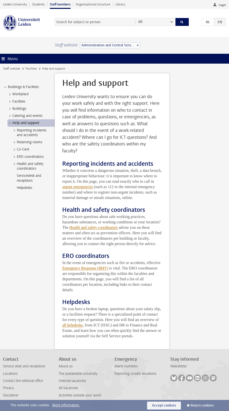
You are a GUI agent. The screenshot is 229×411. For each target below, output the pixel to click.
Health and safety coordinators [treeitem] (27, 166)
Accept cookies (164, 405)
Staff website (11, 69)
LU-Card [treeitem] (20, 149)
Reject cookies (202, 405)
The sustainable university (78, 373)
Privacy (8, 388)
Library (120, 4)
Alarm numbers (126, 366)
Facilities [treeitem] (16, 101)
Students (38, 4)
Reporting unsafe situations (135, 373)
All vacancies (68, 388)
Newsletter (178, 366)
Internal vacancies (72, 380)
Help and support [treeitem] (23, 123)
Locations (10, 373)
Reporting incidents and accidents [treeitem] (29, 132)
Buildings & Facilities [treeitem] (21, 87)
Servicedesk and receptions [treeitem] (29, 178)
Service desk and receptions (24, 366)
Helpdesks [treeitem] (24, 187)
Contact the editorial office (23, 380)
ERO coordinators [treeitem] (28, 156)
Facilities (31, 69)
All (140, 21)
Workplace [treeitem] (18, 94)
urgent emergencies (77, 187)
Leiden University (15, 4)
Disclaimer (11, 395)
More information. (66, 405)
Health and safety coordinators (93, 227)
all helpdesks (72, 325)
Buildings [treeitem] (17, 108)
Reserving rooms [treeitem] (27, 142)
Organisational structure (93, 4)
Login (222, 5)
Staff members (60, 4)
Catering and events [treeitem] (25, 115)
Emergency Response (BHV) (85, 268)
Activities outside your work (80, 395)
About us (66, 366)
